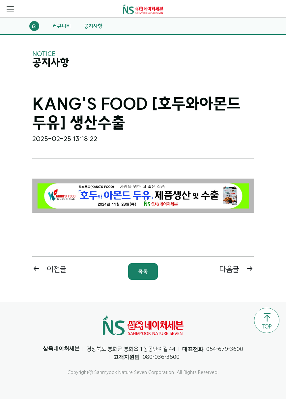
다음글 (236, 269)
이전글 (49, 269)
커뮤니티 (61, 26)
